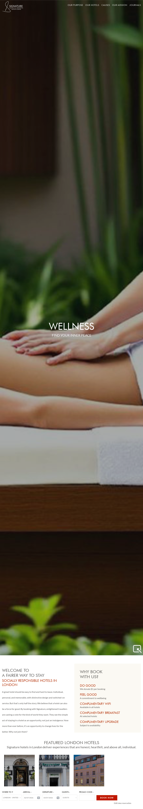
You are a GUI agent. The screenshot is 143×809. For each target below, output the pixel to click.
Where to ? (7, 792)
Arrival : (27, 792)
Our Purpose (75, 5)
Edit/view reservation (122, 803)
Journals (135, 5)
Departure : (48, 792)
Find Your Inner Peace (71, 335)
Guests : (66, 792)
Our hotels (92, 5)
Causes (105, 5)
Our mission (119, 5)
